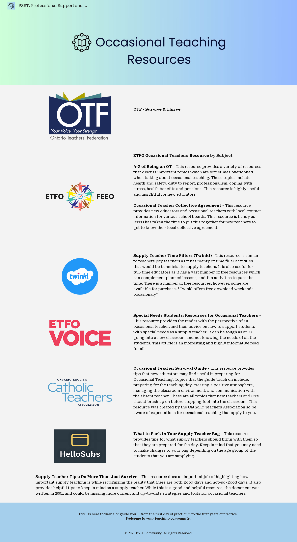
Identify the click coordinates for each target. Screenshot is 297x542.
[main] (197, 102)
